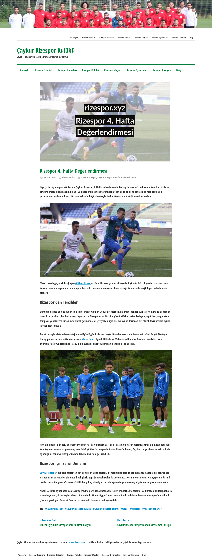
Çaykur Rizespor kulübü (78, 509)
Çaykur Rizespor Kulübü (46, 50)
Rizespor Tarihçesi (179, 37)
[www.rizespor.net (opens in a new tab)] (77, 542)
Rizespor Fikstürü (88, 37)
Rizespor (136, 509)
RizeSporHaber (68, 177)
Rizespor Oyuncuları (159, 37)
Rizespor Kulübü (124, 37)
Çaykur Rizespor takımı (107, 509)
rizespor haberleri (153, 509)
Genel (133, 177)
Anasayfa (74, 37)
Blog (191, 37)
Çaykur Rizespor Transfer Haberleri (114, 177)
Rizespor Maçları (141, 37)
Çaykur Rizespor (88, 177)
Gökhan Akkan (83, 283)
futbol (125, 509)
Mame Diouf (88, 339)
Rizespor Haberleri (106, 37)
